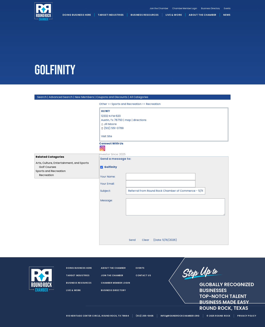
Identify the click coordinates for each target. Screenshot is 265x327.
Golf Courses (47, 167)
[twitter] (69, 306)
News (227, 16)
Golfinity (105, 111)
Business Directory (210, 9)
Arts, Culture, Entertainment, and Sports (62, 163)
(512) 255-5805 (146, 315)
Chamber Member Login (184, 9)
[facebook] (75, 306)
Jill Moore (110, 124)
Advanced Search (61, 97)
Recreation (46, 175)
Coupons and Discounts (111, 97)
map (128, 120)
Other (103, 104)
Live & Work (174, 16)
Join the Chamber (159, 9)
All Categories (139, 97)
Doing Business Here (77, 16)
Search (42, 97)
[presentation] (151, 227)
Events (227, 9)
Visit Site (106, 136)
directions (139, 120)
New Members (84, 97)
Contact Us (144, 275)
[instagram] (82, 306)
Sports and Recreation (51, 171)
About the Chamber (202, 16)
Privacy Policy (248, 315)
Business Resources (145, 16)
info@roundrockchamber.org (181, 315)
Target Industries (111, 16)
